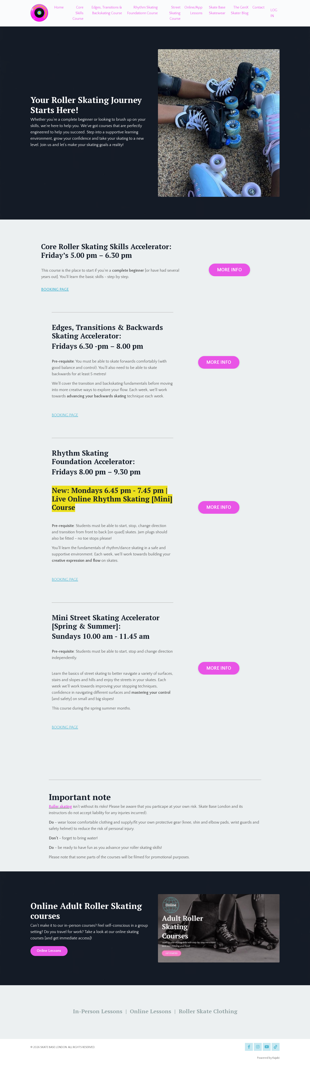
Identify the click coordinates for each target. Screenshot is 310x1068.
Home (59, 7)
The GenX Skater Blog (240, 10)
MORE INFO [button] (229, 269)
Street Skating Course (175, 13)
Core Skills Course (78, 13)
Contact (258, 7)
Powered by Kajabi (268, 1058)
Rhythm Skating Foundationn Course (142, 10)
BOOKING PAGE (55, 289)
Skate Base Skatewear (217, 10)
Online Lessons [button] (49, 951)
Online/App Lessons (193, 10)
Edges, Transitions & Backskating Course (107, 10)
